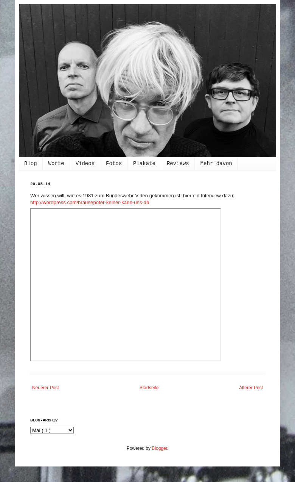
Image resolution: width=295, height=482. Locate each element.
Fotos (114, 164)
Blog (30, 164)
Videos (85, 164)
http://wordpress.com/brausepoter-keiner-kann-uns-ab (89, 202)
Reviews (178, 164)
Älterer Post (251, 387)
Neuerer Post (45, 387)
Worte (56, 164)
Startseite (149, 387)
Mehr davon (216, 164)
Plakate (144, 164)
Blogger (159, 448)
